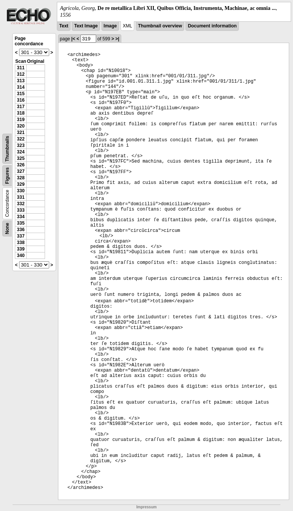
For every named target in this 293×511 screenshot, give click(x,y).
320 (20, 126)
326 (20, 165)
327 (20, 171)
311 (20, 67)
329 (20, 184)
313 (20, 80)
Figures (7, 176)
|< (73, 39)
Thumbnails (7, 148)
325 (20, 158)
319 (20, 119)
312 (20, 74)
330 (20, 190)
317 (20, 106)
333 (20, 210)
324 (20, 152)
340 (20, 255)
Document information (212, 26)
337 (20, 236)
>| (117, 39)
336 (20, 229)
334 (20, 216)
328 (20, 177)
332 (20, 203)
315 (20, 93)
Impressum (146, 507)
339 (20, 249)
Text (63, 26)
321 (20, 132)
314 (20, 87)
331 (20, 197)
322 (20, 139)
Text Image (86, 26)
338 (20, 242)
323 (20, 145)
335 (20, 223)
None (7, 228)
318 (20, 113)
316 (20, 100)
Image (110, 26)
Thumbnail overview (160, 26)
